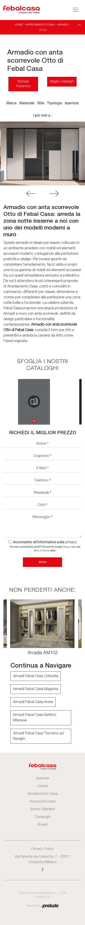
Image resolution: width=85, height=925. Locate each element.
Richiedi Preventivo (23, 84)
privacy (71, 542)
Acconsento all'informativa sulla (45, 542)
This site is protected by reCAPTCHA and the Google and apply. (44, 549)
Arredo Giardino (42, 809)
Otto (42, 30)
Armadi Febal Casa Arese (33, 702)
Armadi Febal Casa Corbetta (35, 676)
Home (19, 24)
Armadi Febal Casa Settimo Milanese (34, 717)
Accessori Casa (42, 801)
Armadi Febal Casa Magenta (35, 689)
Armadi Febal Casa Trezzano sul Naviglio (38, 736)
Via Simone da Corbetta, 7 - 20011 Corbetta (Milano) (43, 859)
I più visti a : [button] (42, 115)
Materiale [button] (26, 103)
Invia (42, 562)
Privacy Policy (69, 547)
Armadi (63, 24)
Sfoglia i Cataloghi (62, 81)
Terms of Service (41, 551)
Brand (42, 824)
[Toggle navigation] (75, 9)
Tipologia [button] (54, 103)
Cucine (42, 786)
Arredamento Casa (40, 24)
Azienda (42, 778)
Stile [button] (40, 103)
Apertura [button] (72, 103)
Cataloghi (42, 817)
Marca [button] (11, 103)
